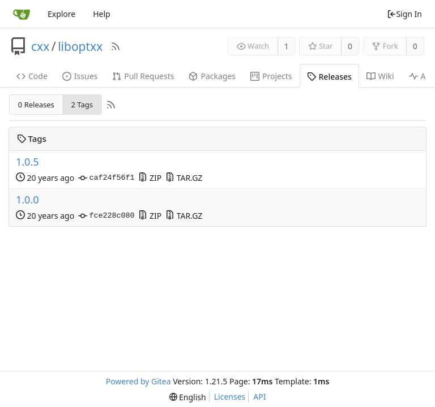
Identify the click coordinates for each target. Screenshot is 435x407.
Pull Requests (143, 76)
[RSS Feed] (115, 46)
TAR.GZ (183, 177)
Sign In (404, 13)
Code (32, 76)
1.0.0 (27, 199)
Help (101, 13)
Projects (271, 76)
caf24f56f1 (106, 178)
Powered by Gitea (138, 381)
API (259, 396)
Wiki (380, 76)
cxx (40, 46)
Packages (212, 76)
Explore (61, 13)
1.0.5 (27, 161)
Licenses (230, 396)
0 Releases (36, 104)
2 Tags (81, 104)
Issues (79, 76)
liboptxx (80, 46)
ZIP (149, 177)
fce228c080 (106, 215)
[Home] (21, 14)
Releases (329, 76)
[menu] (187, 397)
